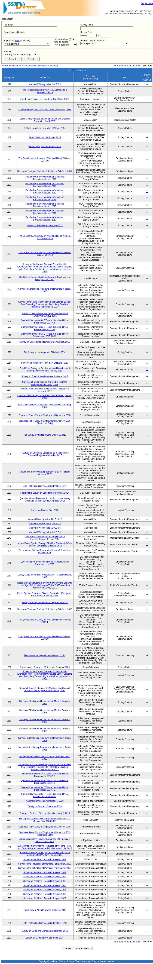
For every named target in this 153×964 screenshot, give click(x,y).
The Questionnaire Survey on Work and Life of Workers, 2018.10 (45, 637)
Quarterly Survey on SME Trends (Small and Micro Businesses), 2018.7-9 (44, 788)
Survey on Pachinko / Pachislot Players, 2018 (44, 898)
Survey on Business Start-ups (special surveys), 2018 (45, 813)
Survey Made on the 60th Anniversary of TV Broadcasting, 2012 (44, 576)
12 (131, 65)
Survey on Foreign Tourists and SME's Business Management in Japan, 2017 (44, 383)
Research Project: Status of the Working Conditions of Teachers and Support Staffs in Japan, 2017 (44, 689)
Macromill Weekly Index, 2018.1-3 (45, 523)
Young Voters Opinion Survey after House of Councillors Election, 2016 (45, 551)
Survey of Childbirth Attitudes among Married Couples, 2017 (44, 720)
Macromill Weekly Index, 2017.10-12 (45, 519)
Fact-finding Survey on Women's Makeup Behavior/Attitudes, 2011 (44, 178)
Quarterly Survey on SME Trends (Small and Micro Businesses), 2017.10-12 (44, 335)
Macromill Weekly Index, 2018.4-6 (45, 528)
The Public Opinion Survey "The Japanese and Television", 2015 (45, 91)
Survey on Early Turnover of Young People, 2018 (45, 602)
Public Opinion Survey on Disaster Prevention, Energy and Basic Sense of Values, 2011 (44, 594)
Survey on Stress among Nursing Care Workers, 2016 (44, 342)
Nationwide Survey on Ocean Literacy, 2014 (44, 655)
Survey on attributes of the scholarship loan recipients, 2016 (44, 757)
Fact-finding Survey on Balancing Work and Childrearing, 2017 (44, 405)
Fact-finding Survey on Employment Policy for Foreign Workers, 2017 (44, 473)
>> (139, 65)
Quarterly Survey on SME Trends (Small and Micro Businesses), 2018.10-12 (44, 795)
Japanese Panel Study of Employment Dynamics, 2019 (45, 827)
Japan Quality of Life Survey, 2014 (45, 146)
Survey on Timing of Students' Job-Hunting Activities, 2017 (44, 171)
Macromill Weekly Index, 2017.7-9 (45, 84)
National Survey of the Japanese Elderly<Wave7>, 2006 (45, 109)
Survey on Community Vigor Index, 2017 (45, 938)
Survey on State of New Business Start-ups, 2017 (45, 376)
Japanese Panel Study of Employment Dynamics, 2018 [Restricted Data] (45, 422)
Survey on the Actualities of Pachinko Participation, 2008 (44, 868)
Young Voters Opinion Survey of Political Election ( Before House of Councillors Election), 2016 (45, 544)
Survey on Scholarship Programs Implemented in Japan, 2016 (44, 748)
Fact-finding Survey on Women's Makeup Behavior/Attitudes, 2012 (44, 184)
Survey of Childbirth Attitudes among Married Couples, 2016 (44, 711)
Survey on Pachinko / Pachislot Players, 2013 (44, 881)
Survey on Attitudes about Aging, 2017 (45, 225)
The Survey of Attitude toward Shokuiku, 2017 (44, 435)
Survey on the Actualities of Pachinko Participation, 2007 (44, 864)
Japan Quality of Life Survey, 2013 (45, 137)
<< (115, 65)
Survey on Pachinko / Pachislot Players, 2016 (44, 889)
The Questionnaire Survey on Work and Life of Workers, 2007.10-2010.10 (45, 237)
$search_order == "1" (20, 54)
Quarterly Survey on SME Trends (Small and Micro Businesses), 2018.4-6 (44, 781)
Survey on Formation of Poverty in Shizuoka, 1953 (44, 363)
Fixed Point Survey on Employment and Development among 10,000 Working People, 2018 (45, 853)
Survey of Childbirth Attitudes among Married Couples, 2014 (44, 702)
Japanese (147, 3)
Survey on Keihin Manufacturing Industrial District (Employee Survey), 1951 (45, 314)
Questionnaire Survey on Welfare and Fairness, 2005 (45, 667)
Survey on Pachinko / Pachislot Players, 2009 (44, 872)
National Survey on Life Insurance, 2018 (44, 801)
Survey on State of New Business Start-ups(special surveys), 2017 (45, 389)
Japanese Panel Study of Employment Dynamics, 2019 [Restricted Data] (45, 833)
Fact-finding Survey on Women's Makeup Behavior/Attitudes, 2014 (44, 198)
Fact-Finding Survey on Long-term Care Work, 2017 (44, 493)
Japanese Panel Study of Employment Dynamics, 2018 (45, 415)
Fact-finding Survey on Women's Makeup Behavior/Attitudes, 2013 (44, 191)
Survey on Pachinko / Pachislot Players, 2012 (44, 876)
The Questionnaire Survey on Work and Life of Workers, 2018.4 (45, 621)
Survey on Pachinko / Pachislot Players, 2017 (44, 894)
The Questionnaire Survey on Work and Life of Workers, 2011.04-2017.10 (45, 253)
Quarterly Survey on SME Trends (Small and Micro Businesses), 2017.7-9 (44, 328)
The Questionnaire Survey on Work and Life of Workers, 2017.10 (45, 159)
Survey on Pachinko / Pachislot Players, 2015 (44, 885)
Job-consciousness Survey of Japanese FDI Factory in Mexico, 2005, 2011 (44, 840)
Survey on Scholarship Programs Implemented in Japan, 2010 (44, 290)
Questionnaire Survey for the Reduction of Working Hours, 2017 (44, 396)
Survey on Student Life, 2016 (44, 510)
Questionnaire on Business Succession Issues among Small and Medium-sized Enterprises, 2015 (45, 499)
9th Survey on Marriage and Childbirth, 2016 (44, 352)
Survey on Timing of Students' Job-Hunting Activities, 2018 (44, 609)
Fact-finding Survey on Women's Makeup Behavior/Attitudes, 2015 (44, 205)
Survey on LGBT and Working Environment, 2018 (45, 931)
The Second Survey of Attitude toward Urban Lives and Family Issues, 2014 (45, 278)
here (17, 40)
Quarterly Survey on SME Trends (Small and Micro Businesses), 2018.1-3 (44, 774)
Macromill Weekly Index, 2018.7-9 (45, 532)
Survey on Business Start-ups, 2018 (45, 806)
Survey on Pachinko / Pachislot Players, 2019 (44, 859)
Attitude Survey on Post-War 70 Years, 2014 (44, 128)
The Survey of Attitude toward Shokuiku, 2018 (44, 910)
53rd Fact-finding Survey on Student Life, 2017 (45, 486)
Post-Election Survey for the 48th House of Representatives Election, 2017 (45, 537)
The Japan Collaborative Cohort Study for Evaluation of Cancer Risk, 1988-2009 (45, 819)
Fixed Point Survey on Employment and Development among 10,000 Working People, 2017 (45, 369)
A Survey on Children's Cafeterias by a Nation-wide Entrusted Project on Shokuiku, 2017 (45, 454)
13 (134, 65)
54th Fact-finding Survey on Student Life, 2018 (45, 923)
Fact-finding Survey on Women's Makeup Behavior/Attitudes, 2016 (44, 211)
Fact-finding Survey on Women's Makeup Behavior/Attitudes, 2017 (44, 218)
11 (128, 65)
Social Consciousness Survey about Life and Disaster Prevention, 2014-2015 (45, 120)
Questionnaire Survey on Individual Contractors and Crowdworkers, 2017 (44, 563)
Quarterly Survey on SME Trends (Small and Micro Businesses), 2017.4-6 (44, 321)
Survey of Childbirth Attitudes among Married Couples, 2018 (44, 729)
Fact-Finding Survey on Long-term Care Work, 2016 (44, 99)
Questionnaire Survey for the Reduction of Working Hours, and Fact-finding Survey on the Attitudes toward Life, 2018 (44, 847)
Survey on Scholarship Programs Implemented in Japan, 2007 (44, 739)
